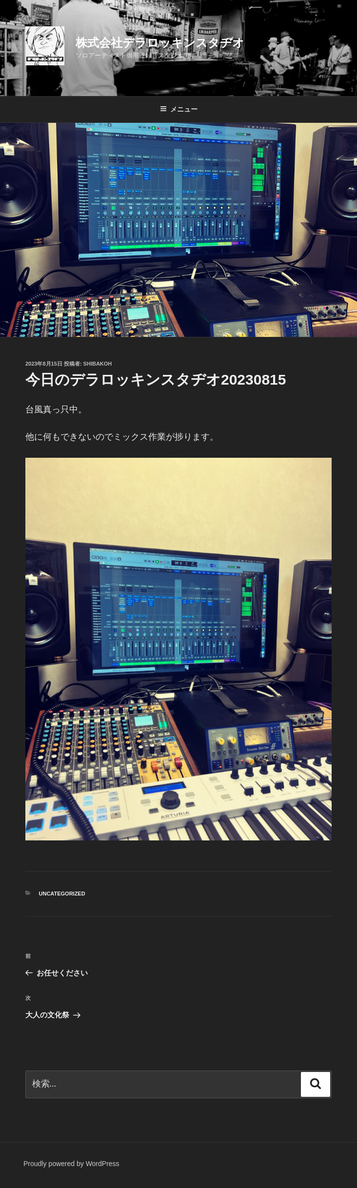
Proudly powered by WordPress (71, 1164)
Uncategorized (62, 893)
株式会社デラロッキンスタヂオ (160, 42)
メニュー (179, 109)
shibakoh (97, 364)
